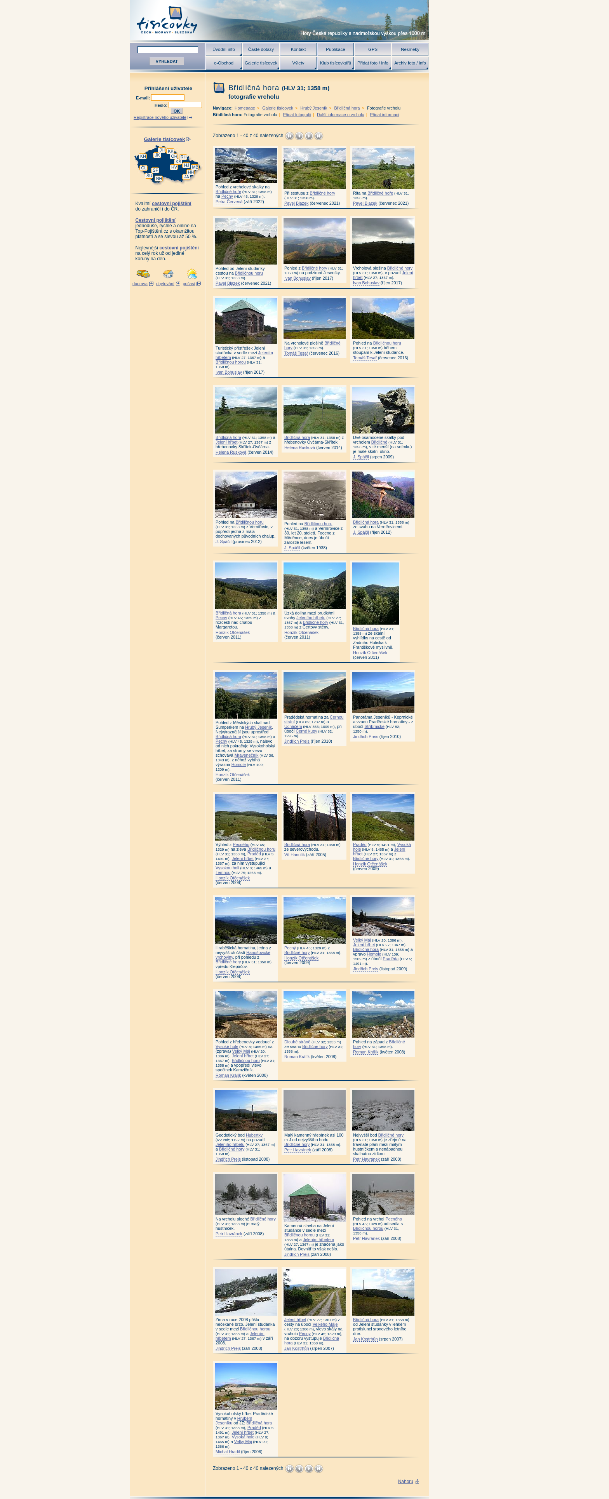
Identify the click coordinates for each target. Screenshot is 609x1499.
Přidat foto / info (372, 63)
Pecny (227, 196)
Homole (238, 764)
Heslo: (162, 105)
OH (174, 156)
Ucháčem (293, 726)
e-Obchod (223, 63)
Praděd (254, 853)
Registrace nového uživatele (160, 117)
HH (191, 172)
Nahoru (405, 1481)
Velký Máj (362, 940)
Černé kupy (306, 731)
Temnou (223, 872)
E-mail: (143, 98)
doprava (140, 283)
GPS (373, 49)
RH (184, 157)
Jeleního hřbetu (310, 617)
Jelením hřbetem (318, 1239)
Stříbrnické (374, 726)
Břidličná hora (347, 108)
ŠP (155, 170)
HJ (186, 165)
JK (157, 155)
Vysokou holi (227, 867)
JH (162, 150)
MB (195, 167)
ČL (144, 167)
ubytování (165, 283)
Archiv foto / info (410, 63)
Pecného (241, 844)
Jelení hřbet (226, 442)
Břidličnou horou (231, 362)
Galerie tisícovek (261, 63)
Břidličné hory (322, 193)
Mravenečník (247, 755)
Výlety (298, 63)
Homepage (245, 108)
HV (174, 167)
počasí (189, 283)
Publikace (335, 49)
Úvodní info (223, 49)
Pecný (290, 947)
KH (143, 156)
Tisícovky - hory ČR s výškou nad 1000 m (279, 20)
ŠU (149, 175)
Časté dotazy (261, 49)
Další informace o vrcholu (340, 114)
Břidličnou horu (249, 273)
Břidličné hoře (228, 191)
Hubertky (254, 1135)
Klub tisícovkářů (335, 63)
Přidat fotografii (297, 114)
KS (178, 161)
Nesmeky (410, 49)
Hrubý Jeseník (313, 108)
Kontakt (298, 49)
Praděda (390, 958)
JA (186, 176)
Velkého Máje (325, 1324)
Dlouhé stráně (297, 1041)
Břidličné (379, 442)
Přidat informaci (384, 114)
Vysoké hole (227, 1046)
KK (170, 151)
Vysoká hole (243, 1437)
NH (159, 178)
